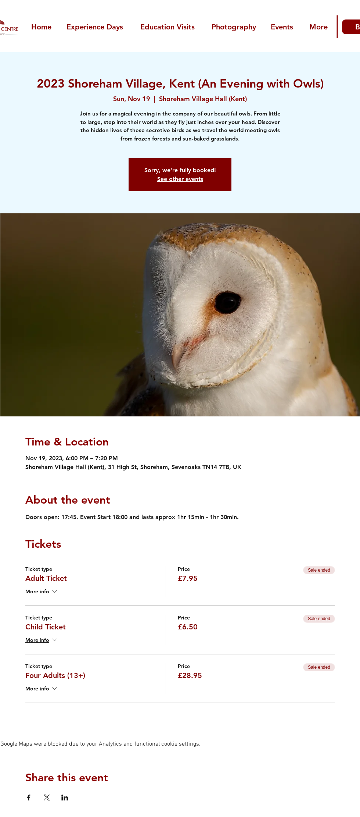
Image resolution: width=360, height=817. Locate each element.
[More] (319, 26)
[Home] (42, 26)
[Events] (282, 26)
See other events (180, 178)
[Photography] (234, 26)
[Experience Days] (95, 26)
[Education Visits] (168, 26)
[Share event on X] (46, 797)
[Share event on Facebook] (28, 797)
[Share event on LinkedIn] (64, 797)
